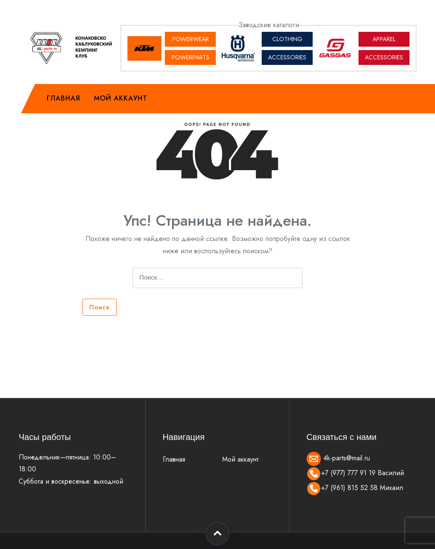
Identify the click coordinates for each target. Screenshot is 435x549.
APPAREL (384, 39)
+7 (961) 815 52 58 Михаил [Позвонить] (354, 488)
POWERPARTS (190, 57)
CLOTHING (287, 39)
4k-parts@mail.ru (338, 458)
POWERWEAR (190, 39)
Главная (63, 98)
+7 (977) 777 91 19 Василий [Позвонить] (355, 473)
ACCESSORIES (287, 57)
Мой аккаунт (120, 98)
